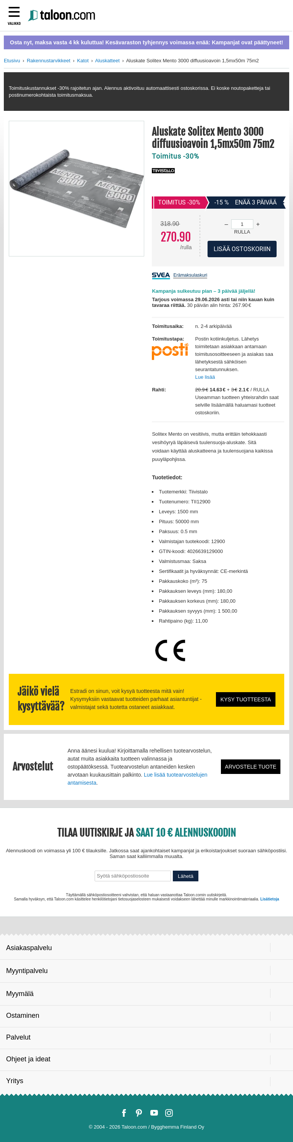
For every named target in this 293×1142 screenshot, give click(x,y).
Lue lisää (205, 377)
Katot (83, 60)
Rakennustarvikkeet (48, 60)
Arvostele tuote (251, 767)
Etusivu (12, 60)
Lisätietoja (269, 899)
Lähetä (185, 876)
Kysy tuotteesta (246, 699)
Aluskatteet (107, 60)
